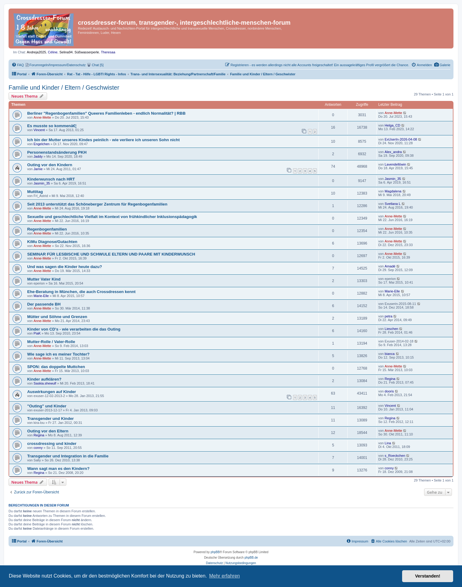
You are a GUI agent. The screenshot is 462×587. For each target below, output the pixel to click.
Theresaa (108, 52)
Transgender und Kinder (50, 418)
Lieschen (391, 329)
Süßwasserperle (87, 52)
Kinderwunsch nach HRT (51, 179)
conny (38, 447)
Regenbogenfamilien (47, 229)
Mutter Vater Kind (44, 279)
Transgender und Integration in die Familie (67, 456)
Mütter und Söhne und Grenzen (57, 316)
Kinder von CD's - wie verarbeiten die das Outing (73, 329)
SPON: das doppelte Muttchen (56, 366)
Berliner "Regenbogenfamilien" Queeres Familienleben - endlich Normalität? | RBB (106, 113)
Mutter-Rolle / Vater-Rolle (51, 341)
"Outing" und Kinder (46, 406)
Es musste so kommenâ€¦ (51, 125)
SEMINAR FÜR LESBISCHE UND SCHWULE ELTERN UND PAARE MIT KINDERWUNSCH (111, 254)
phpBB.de (251, 557)
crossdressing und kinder (51, 443)
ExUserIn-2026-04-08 (401, 139)
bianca (390, 354)
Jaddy (38, 156)
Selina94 (65, 52)
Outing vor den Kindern (49, 165)
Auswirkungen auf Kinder (51, 391)
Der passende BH (44, 304)
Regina (390, 379)
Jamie (38, 169)
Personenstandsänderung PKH (56, 152)
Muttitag (35, 191)
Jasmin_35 (42, 183)
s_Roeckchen (395, 455)
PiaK (37, 333)
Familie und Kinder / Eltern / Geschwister (64, 87)
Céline (53, 52)
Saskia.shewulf (45, 383)
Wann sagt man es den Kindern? (58, 468)
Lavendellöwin (395, 164)
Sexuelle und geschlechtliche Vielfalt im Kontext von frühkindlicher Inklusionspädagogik (112, 216)
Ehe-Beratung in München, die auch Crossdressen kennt (81, 291)
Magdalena (393, 191)
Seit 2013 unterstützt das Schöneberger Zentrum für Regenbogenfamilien (97, 204)
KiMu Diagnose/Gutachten (52, 241)
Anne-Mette (42, 117)
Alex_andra (393, 152)
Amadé (390, 266)
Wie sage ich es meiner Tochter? (58, 354)
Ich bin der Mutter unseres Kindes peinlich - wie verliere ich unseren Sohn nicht (103, 140)
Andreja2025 (36, 52)
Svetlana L (393, 204)
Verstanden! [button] (427, 576)
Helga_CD (392, 125)
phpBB (215, 552)
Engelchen (42, 144)
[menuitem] (442, 65)
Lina (388, 443)
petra (388, 316)
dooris (389, 391)
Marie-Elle (41, 296)
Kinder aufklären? (44, 379)
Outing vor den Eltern (47, 431)
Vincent (39, 130)
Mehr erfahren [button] (224, 575)
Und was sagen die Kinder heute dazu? (64, 266)
